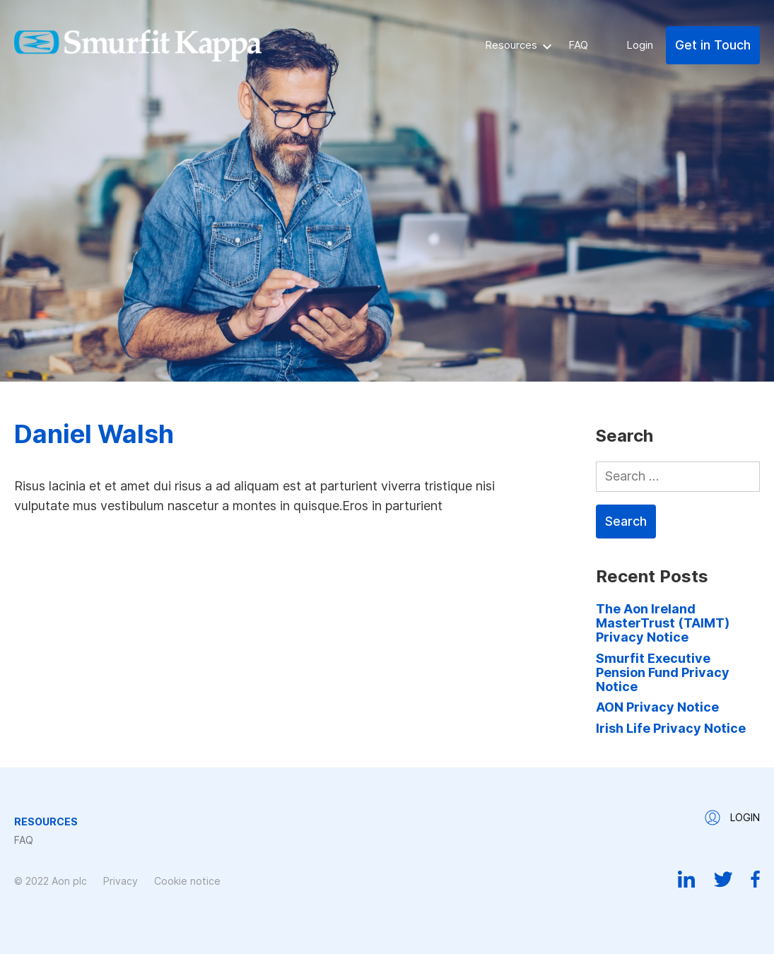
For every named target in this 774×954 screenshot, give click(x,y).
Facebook (755, 879)
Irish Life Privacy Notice (671, 728)
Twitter (723, 879)
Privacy (120, 881)
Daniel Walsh (94, 433)
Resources (511, 45)
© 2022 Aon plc (50, 881)
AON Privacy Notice (657, 707)
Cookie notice (187, 881)
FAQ (578, 45)
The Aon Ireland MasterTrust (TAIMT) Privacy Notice (662, 623)
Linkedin (687, 879)
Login (639, 45)
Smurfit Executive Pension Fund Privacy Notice (662, 673)
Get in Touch (713, 44)
